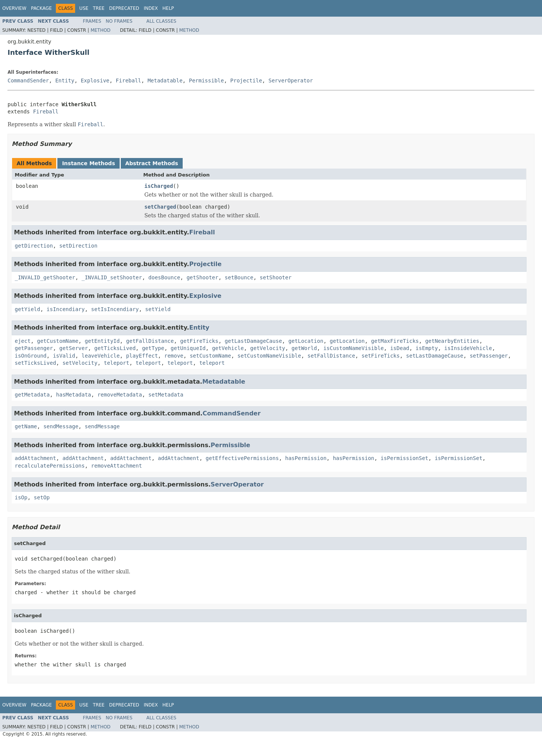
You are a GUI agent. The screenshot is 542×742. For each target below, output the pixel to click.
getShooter (202, 277)
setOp (42, 497)
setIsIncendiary (115, 309)
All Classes (161, 21)
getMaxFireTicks (395, 341)
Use (83, 8)
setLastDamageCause (434, 356)
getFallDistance (150, 341)
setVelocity (79, 363)
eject (23, 341)
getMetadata (32, 395)
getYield (27, 309)
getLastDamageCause (253, 341)
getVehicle (228, 348)
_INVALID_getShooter (45, 277)
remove (173, 356)
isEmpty (427, 348)
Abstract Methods (151, 163)
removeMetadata (119, 395)
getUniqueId (188, 348)
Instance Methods (88, 163)
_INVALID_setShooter (112, 277)
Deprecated (124, 8)
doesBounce (164, 277)
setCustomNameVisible (269, 356)
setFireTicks (381, 356)
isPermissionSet (404, 458)
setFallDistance (331, 356)
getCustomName (58, 341)
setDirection (78, 246)
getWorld (304, 348)
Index (151, 8)
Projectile (246, 80)
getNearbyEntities (452, 341)
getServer (73, 348)
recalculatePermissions (50, 466)
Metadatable (165, 80)
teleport (116, 363)
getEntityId (102, 341)
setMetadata (165, 395)
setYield (158, 309)
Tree (99, 8)
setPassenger (489, 356)
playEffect (142, 356)
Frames (92, 21)
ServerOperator (290, 80)
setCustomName (210, 356)
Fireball (128, 80)
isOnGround (30, 356)
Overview (14, 8)
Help (168, 8)
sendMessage (61, 426)
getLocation (305, 341)
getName (26, 426)
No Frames (119, 21)
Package (41, 8)
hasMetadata (73, 395)
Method (101, 30)
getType (153, 348)
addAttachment (35, 458)
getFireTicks (199, 341)
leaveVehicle (101, 356)
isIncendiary (65, 309)
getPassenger (34, 348)
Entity (64, 80)
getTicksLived (115, 348)
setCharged (160, 207)
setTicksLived (35, 363)
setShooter (275, 277)
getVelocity (267, 348)
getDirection (34, 246)
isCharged (159, 186)
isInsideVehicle (468, 348)
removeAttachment (116, 466)
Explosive (95, 80)
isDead (400, 348)
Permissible (206, 80)
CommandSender (28, 80)
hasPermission (305, 458)
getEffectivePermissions (242, 458)
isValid (64, 356)
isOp (21, 497)
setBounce (239, 277)
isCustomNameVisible (353, 348)
